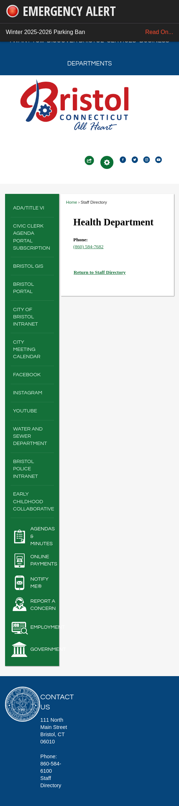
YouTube (25, 410)
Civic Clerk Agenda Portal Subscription (31, 236)
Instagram (27, 392)
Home (71, 202)
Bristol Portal (23, 287)
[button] (89, 160)
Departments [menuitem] (89, 63)
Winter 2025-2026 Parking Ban (89, 32)
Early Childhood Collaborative (33, 501)
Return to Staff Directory (100, 272)
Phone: (80, 239)
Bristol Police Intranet (25, 469)
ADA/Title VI (28, 208)
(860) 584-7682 (88, 246)
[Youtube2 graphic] (158, 159)
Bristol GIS (28, 266)
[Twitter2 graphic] (135, 159)
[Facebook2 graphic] (123, 159)
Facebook (27, 374)
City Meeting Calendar (27, 349)
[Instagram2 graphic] (146, 159)
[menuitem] (32, 208)
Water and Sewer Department (30, 436)
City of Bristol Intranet (25, 317)
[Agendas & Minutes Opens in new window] (32, 536)
